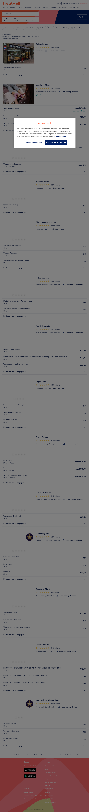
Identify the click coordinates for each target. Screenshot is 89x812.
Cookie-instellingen (33, 142)
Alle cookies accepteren (56, 142)
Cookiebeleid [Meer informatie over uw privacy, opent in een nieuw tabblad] (60, 136)
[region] (44, 133)
